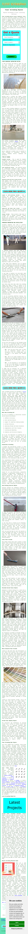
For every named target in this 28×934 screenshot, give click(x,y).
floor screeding (16, 21)
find (6, 744)
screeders (13, 151)
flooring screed (12, 164)
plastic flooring (8, 775)
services (4, 407)
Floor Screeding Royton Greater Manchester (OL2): (14, 16)
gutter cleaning (5, 781)
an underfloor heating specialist (8, 779)
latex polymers (6, 205)
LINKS (14, 7)
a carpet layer (9, 786)
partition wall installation (17, 782)
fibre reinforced (12, 185)
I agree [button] (16, 922)
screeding (12, 108)
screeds (24, 620)
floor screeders (15, 401)
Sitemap (3, 919)
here (16, 765)
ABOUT (17, 7)
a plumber (16, 780)
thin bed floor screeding (19, 881)
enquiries (21, 792)
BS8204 (16, 141)
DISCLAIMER (24, 7)
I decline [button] (17, 925)
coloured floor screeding (19, 876)
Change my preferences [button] (16, 928)
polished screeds (13, 640)
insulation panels (6, 301)
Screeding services (18, 755)
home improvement (11, 791)
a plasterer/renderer (19, 785)
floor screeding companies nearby (10, 816)
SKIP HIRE (18, 781)
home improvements (10, 784)
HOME (11, 7)
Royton (24, 391)
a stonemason (23, 786)
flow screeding (18, 880)
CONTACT (20, 7)
